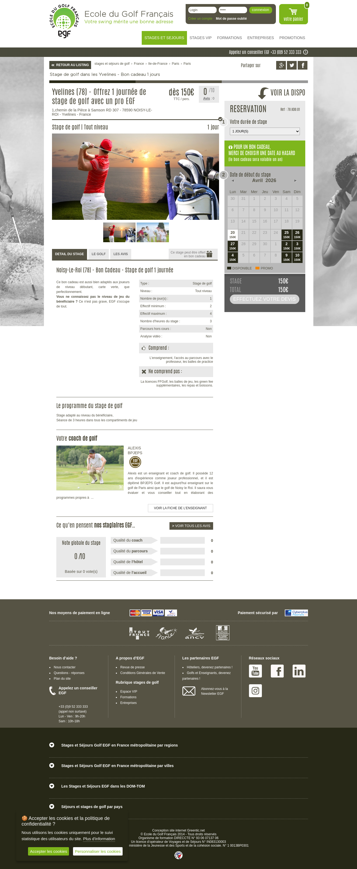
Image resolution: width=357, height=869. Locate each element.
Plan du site (62, 678)
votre (293, 19)
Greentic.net (196, 830)
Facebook (277, 671)
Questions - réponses (69, 673)
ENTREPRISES (260, 38)
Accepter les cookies (48, 851)
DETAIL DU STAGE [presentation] (69, 254)
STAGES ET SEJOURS (164, 38)
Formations (128, 697)
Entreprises (128, 703)
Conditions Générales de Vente (142, 673)
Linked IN (299, 671)
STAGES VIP (201, 38)
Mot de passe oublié (231, 18)
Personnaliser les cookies (98, 851)
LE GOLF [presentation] (99, 254)
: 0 (208, 98)
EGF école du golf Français (64, 21)
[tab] (69, 254)
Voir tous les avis (191, 526)
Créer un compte (200, 18)
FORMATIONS (229, 38)
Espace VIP (128, 691)
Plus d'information (99, 838)
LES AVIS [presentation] (120, 254)
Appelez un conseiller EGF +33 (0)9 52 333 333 (265, 52)
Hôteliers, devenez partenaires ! (210, 667)
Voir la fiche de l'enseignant (180, 508)
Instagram (255, 690)
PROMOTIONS (292, 38)
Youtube (255, 671)
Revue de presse (132, 667)
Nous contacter (65, 667)
